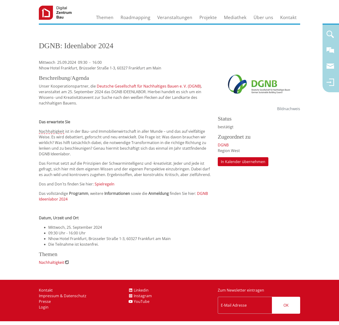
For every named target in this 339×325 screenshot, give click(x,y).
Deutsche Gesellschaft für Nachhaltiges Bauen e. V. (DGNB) (149, 86)
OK (286, 305)
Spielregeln (104, 184)
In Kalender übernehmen (243, 161)
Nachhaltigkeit (51, 131)
